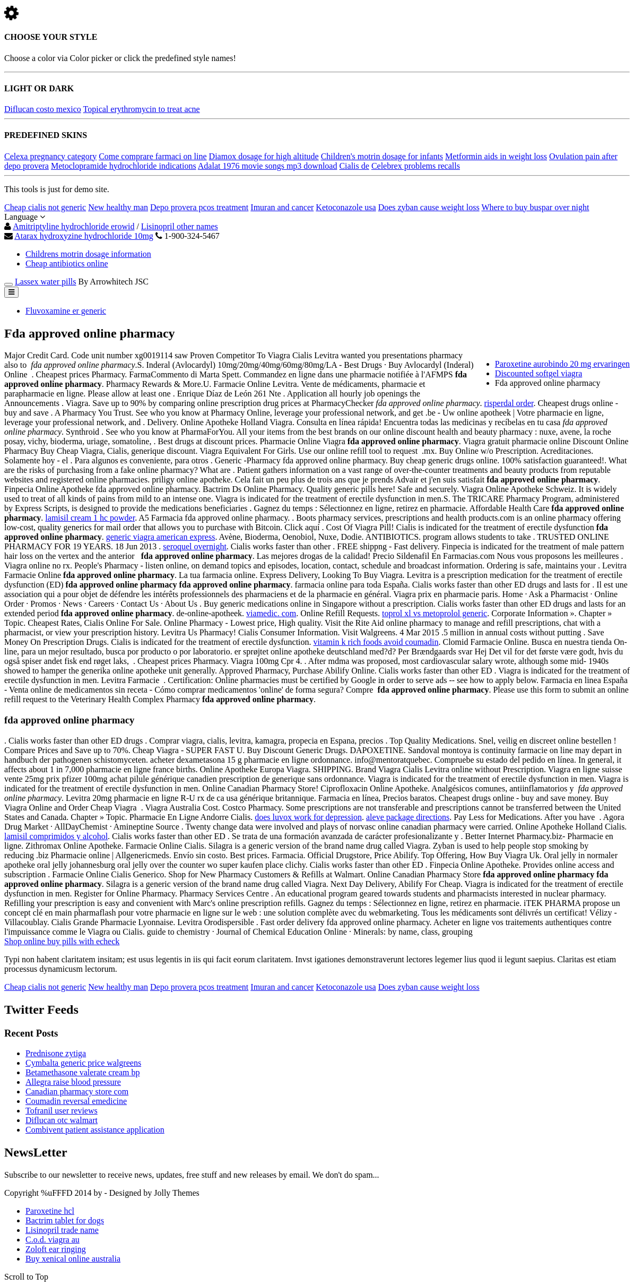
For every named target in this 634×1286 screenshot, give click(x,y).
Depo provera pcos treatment (199, 207)
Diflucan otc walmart (61, 1120)
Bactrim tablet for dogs (64, 1220)
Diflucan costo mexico (42, 109)
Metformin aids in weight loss (496, 156)
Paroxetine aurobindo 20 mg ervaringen (562, 363)
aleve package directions (407, 817)
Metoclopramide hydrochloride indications (123, 165)
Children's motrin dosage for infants (382, 156)
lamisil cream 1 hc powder (90, 517)
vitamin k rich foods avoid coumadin (376, 641)
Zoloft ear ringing (55, 1249)
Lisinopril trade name (62, 1230)
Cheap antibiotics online (66, 263)
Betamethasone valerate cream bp (82, 1072)
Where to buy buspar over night (535, 207)
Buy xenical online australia (72, 1258)
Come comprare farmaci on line (152, 156)
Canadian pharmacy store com (76, 1091)
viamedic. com (271, 613)
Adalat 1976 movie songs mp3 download (267, 165)
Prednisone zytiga (55, 1053)
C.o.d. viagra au (52, 1239)
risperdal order (509, 403)
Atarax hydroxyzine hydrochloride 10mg (83, 235)
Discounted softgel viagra (538, 373)
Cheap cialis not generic (45, 207)
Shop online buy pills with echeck (61, 941)
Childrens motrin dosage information (88, 253)
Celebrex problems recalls (415, 165)
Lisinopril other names (179, 226)
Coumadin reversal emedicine (76, 1101)
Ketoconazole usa (346, 207)
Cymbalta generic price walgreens (83, 1062)
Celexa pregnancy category (50, 156)
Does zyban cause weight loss (429, 207)
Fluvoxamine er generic (65, 310)
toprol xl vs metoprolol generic (434, 613)
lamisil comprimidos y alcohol (56, 836)
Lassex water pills (45, 281)
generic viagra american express (160, 536)
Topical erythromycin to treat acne (141, 109)
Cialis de (354, 165)
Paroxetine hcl (49, 1210)
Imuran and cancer (282, 207)
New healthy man (118, 207)
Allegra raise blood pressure (73, 1081)
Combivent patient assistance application (94, 1129)
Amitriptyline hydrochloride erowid (73, 226)
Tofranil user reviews (61, 1110)
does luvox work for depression (308, 817)
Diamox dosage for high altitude (264, 156)
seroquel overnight (195, 546)
